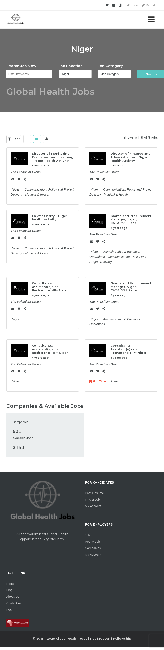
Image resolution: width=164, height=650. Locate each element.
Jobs (88, 535)
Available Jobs (23, 438)
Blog (9, 590)
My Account (93, 506)
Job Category (110, 66)
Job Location (71, 66)
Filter (14, 139)
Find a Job (92, 499)
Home (10, 583)
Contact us (14, 603)
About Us (12, 596)
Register (150, 5)
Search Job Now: (22, 66)
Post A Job (92, 541)
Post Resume (94, 493)
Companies (20, 422)
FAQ (9, 609)
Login (133, 5)
